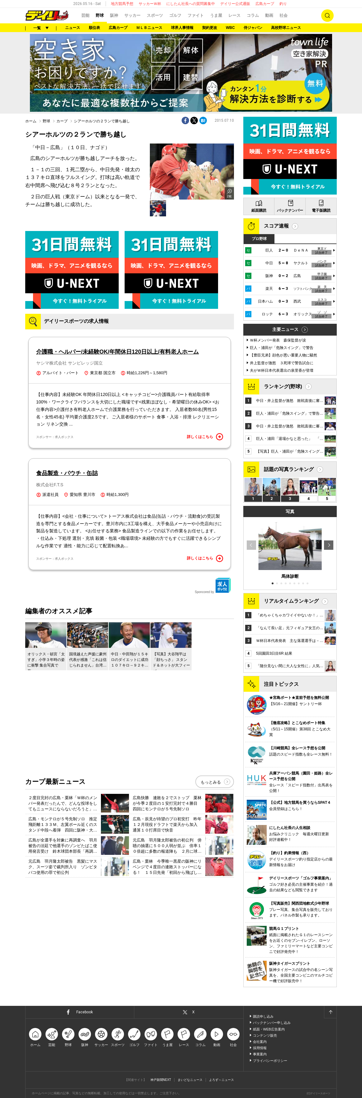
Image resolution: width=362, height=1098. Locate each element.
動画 (269, 15)
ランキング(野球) (283, 386)
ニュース (72, 28)
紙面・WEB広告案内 (269, 1029)
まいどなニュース (190, 1080)
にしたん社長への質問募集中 (190, 4)
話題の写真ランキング (289, 469)
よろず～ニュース (221, 1080)
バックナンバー (290, 210)
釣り (283, 4)
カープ (62, 121)
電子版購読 (321, 210)
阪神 (114, 15)
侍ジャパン (253, 28)
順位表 (94, 28)
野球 (100, 15)
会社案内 (260, 1042)
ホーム (30, 121)
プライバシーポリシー (270, 1061)
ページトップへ (330, 1012)
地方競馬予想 (122, 4)
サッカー (132, 15)
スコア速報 (276, 226)
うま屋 (216, 15)
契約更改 (209, 28)
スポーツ (155, 15)
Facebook (84, 1012)
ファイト (196, 15)
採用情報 (260, 1048)
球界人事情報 (182, 28)
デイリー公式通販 (235, 4)
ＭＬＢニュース (149, 28)
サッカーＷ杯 (150, 4)
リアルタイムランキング (291, 601)
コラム (253, 15)
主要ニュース (285, 329)
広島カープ (264, 4)
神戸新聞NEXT (160, 1080)
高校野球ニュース (286, 28)
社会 (283, 15)
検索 (327, 15)
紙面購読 (258, 210)
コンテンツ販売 (265, 1035)
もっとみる (211, 782)
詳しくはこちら (205, 437)
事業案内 (260, 1054)
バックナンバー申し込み (272, 1023)
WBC (230, 28)
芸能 (85, 15)
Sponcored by (213, 585)
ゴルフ (175, 15)
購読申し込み (263, 1016)
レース (234, 15)
